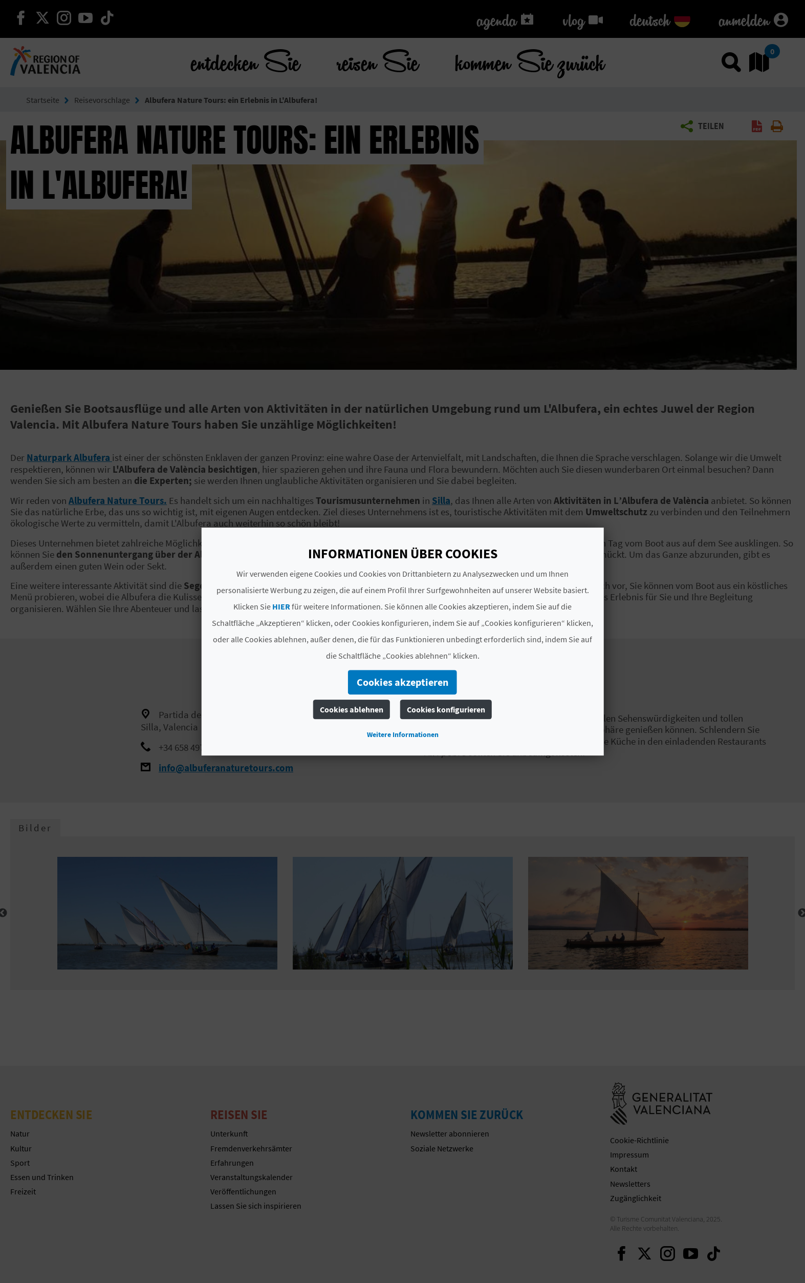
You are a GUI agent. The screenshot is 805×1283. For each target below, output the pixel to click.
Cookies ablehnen (351, 709)
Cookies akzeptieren (402, 682)
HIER (281, 606)
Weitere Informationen (403, 734)
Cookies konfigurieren (446, 709)
